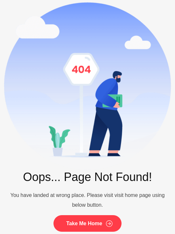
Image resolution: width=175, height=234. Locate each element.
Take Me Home (84, 223)
